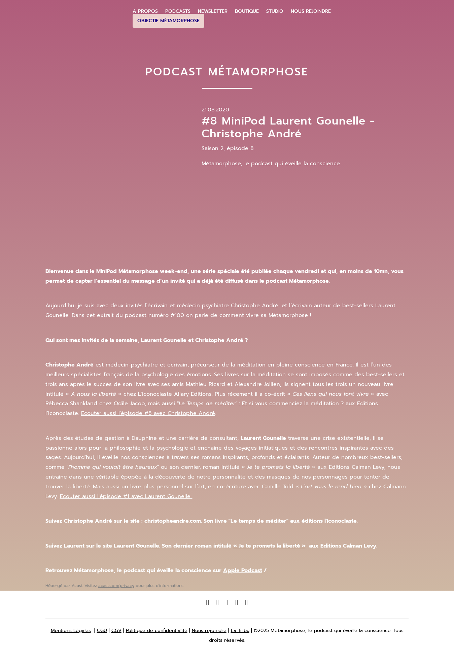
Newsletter (213, 11)
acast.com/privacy (116, 586)
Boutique (247, 11)
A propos (145, 11)
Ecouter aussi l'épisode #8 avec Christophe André (148, 413)
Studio (274, 11)
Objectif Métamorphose (168, 20)
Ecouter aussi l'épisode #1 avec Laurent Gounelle (126, 496)
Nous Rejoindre (311, 11)
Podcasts (177, 11)
